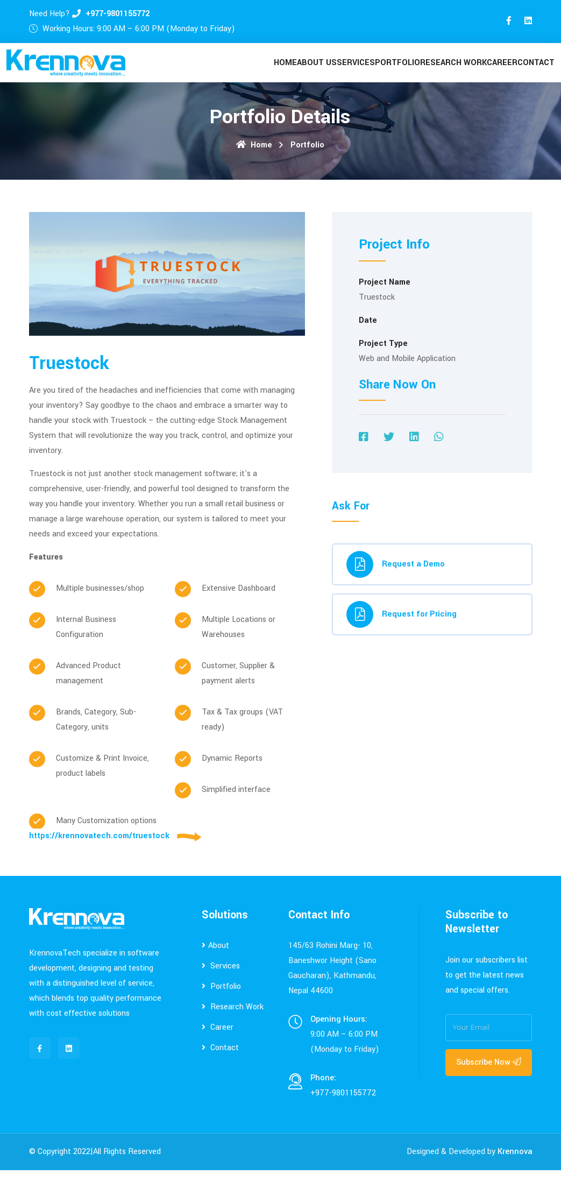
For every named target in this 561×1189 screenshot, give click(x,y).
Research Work (445, 72)
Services (343, 72)
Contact (220, 1066)
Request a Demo (395, 583)
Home (264, 72)
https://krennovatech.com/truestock (99, 854)
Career (495, 72)
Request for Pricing (401, 633)
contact (533, 72)
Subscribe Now (488, 1081)
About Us (300, 72)
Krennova (515, 1170)
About (215, 964)
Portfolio (387, 72)
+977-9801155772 (118, 13)
